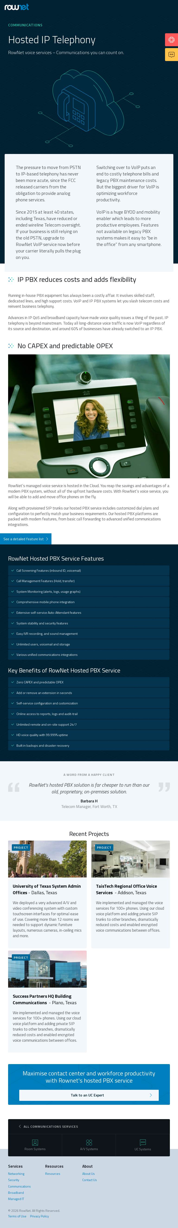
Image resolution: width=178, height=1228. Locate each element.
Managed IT (16, 1198)
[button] (170, 7)
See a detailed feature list (23, 539)
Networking (16, 1173)
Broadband (16, 1192)
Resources (52, 1173)
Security (13, 1180)
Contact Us (89, 1180)
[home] (22, 7)
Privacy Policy (39, 1216)
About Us (88, 1173)
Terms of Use (17, 1216)
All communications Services (51, 1126)
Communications (19, 1186)
